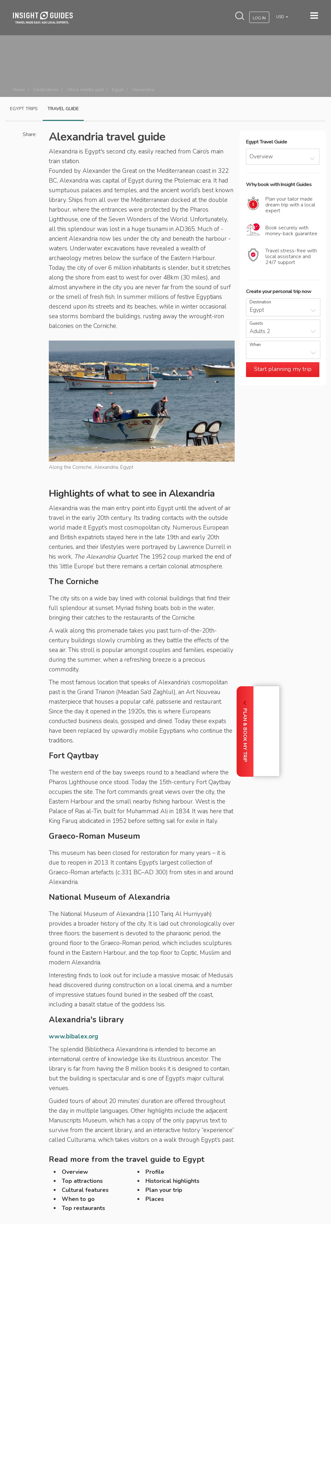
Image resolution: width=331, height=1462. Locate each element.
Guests (256, 323)
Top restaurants (83, 1208)
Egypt (117, 90)
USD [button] (280, 16)
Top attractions (82, 1181)
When (255, 345)
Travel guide (63, 109)
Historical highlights (172, 1181)
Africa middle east (85, 90)
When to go (78, 1199)
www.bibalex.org (73, 1036)
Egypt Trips (24, 109)
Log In (259, 18)
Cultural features (85, 1190)
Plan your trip (163, 1190)
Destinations (46, 90)
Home (19, 90)
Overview (75, 1172)
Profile (154, 1172)
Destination (260, 302)
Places (154, 1199)
